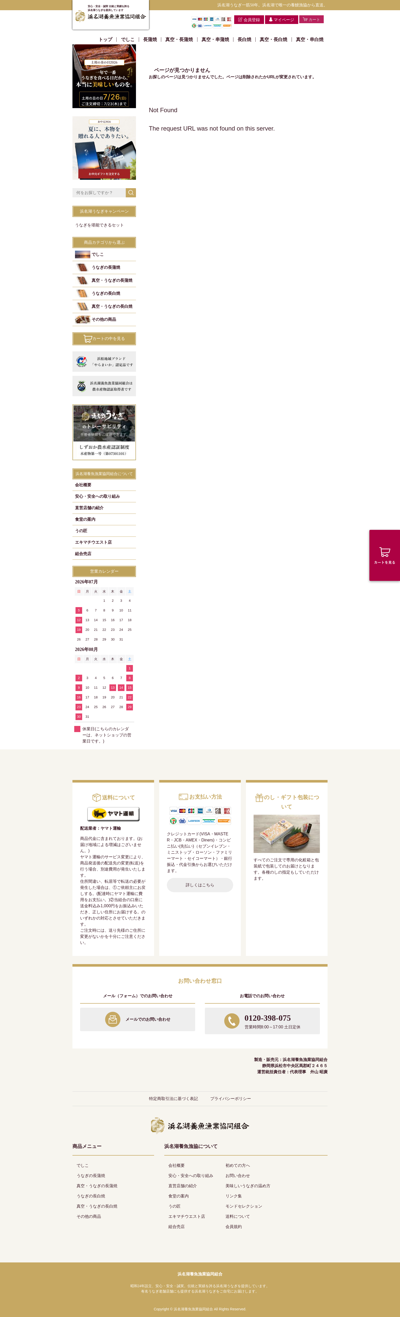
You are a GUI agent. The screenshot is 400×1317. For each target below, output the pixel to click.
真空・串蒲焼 (215, 39)
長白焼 (244, 39)
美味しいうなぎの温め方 (248, 1186)
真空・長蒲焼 (179, 39)
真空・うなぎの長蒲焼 (112, 280)
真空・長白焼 (273, 39)
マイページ (282, 20)
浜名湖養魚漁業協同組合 (200, 1274)
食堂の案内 (85, 519)
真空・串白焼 (309, 39)
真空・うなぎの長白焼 (112, 306)
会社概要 (83, 485)
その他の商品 (104, 319)
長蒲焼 (150, 39)
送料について (238, 1216)
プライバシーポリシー (230, 1098)
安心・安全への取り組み (97, 496)
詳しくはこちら (200, 885)
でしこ (128, 39)
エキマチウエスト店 (93, 542)
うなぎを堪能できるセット (99, 225)
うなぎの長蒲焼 (106, 267)
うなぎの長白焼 (106, 293)
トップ (105, 39)
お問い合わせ (238, 1175)
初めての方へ (238, 1165)
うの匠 (81, 531)
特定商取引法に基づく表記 (173, 1098)
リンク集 (234, 1196)
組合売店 (83, 554)
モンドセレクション (244, 1206)
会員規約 (234, 1226)
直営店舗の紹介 (89, 508)
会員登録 (250, 20)
